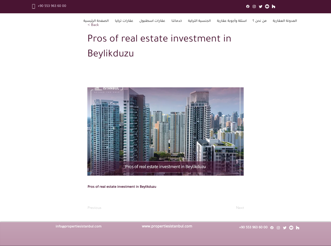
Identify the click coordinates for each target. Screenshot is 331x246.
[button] (124, 21)
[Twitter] (261, 6)
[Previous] (103, 207)
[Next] (232, 207)
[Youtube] (267, 6)
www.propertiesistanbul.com (167, 227)
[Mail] (273, 6)
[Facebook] (248, 6)
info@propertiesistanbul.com (78, 227)
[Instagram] (254, 6)
